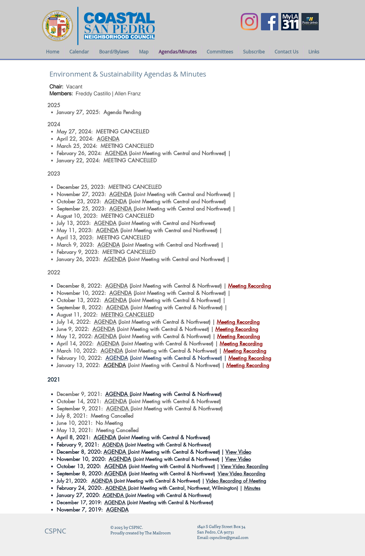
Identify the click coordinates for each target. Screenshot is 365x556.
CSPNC (55, 530)
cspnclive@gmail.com (229, 537)
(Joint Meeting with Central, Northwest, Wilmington (182, 488)
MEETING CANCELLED (127, 314)
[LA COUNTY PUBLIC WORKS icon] (310, 21)
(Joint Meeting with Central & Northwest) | (178, 357)
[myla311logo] (290, 21)
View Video (238, 451)
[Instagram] (249, 21)
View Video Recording (244, 466)
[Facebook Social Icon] (269, 21)
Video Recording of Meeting (236, 481)
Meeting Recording (249, 285)
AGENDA (108, 138)
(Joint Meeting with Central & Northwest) (175, 393)
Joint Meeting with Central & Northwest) (177, 459)
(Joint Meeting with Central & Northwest (175, 408)
